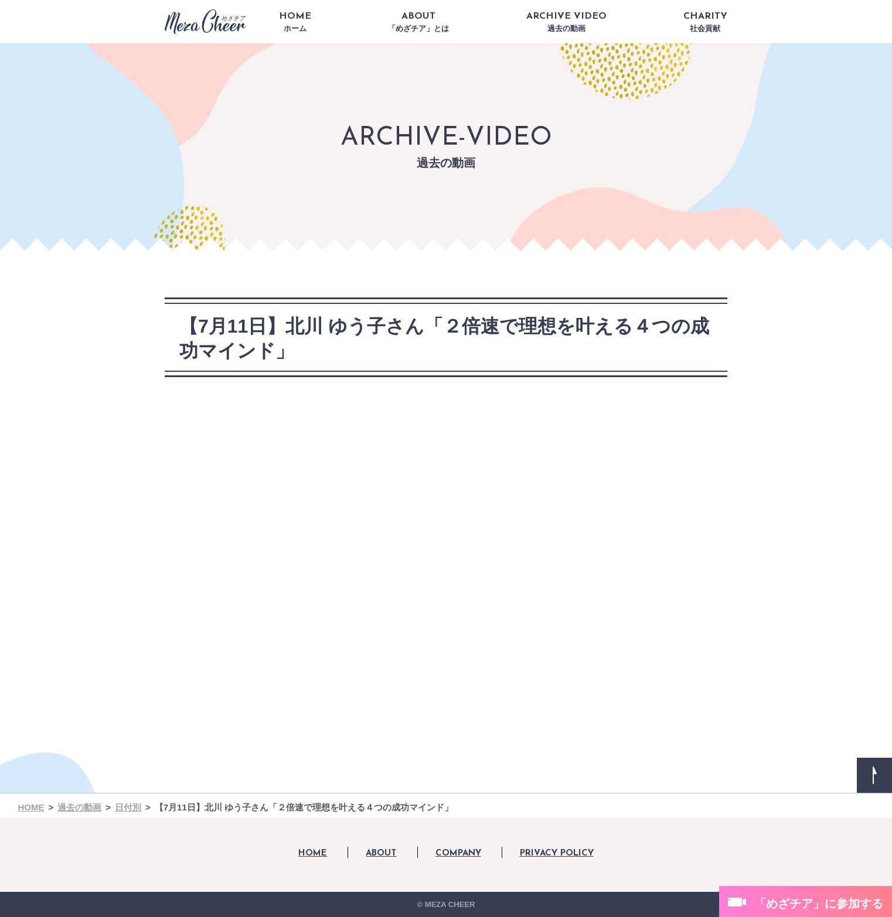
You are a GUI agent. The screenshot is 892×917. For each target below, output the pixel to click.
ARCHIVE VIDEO (566, 22)
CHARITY (705, 22)
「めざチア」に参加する (818, 903)
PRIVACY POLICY (557, 853)
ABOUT (418, 22)
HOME (295, 22)
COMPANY (458, 853)
